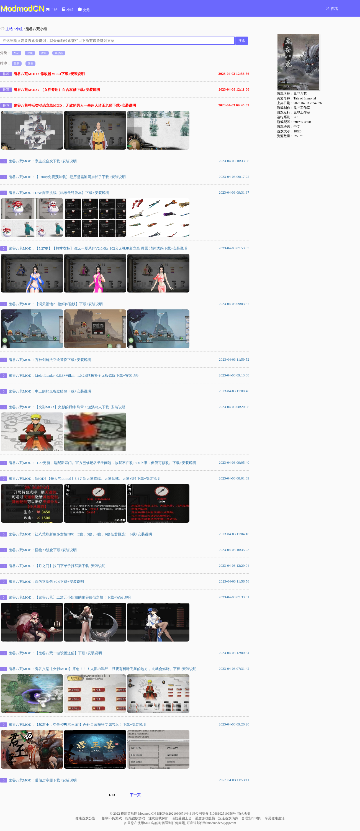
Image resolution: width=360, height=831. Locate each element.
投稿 (331, 9)
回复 (30, 63)
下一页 (135, 795)
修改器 (59, 53)
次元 (84, 10)
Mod (16, 53)
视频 (30, 53)
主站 (51, 10)
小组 (67, 10)
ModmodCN (22, 8)
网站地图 (243, 813)
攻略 (44, 53)
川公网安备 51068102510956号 (214, 813)
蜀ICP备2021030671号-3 (174, 813)
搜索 (241, 41)
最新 (16, 63)
